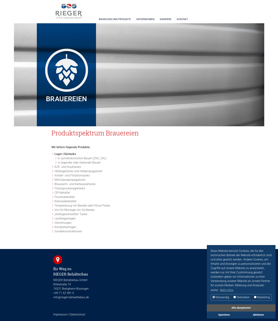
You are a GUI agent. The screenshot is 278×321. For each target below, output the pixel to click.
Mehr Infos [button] (226, 290)
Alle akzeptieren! (241, 307)
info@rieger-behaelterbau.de (71, 297)
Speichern (224, 314)
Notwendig (221, 297)
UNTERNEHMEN (145, 19)
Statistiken (241, 297)
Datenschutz (77, 314)
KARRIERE (165, 19)
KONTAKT (182, 19)
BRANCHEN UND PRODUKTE (115, 19)
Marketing (262, 297)
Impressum (60, 314)
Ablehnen (258, 314)
